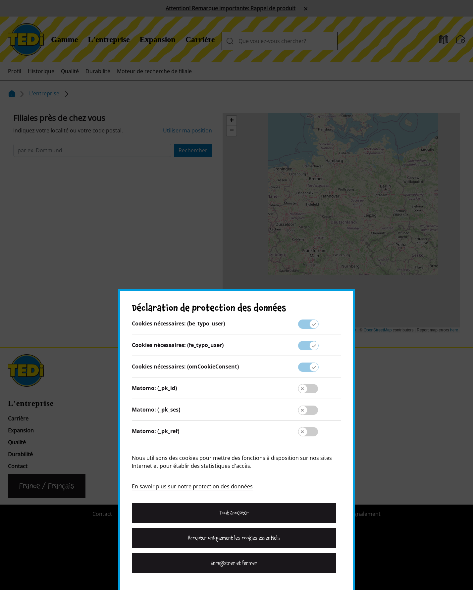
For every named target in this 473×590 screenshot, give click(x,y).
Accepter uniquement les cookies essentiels (234, 538)
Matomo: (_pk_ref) (155, 431)
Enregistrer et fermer (234, 563)
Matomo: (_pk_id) (154, 388)
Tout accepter (234, 513)
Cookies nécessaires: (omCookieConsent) (185, 366)
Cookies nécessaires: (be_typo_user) (178, 323)
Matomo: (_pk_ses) (156, 409)
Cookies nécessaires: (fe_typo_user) (178, 345)
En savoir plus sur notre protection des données (192, 486)
